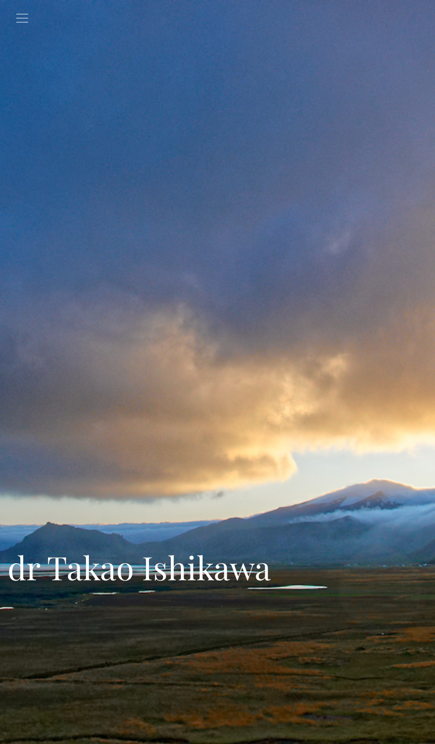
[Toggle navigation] (22, 18)
